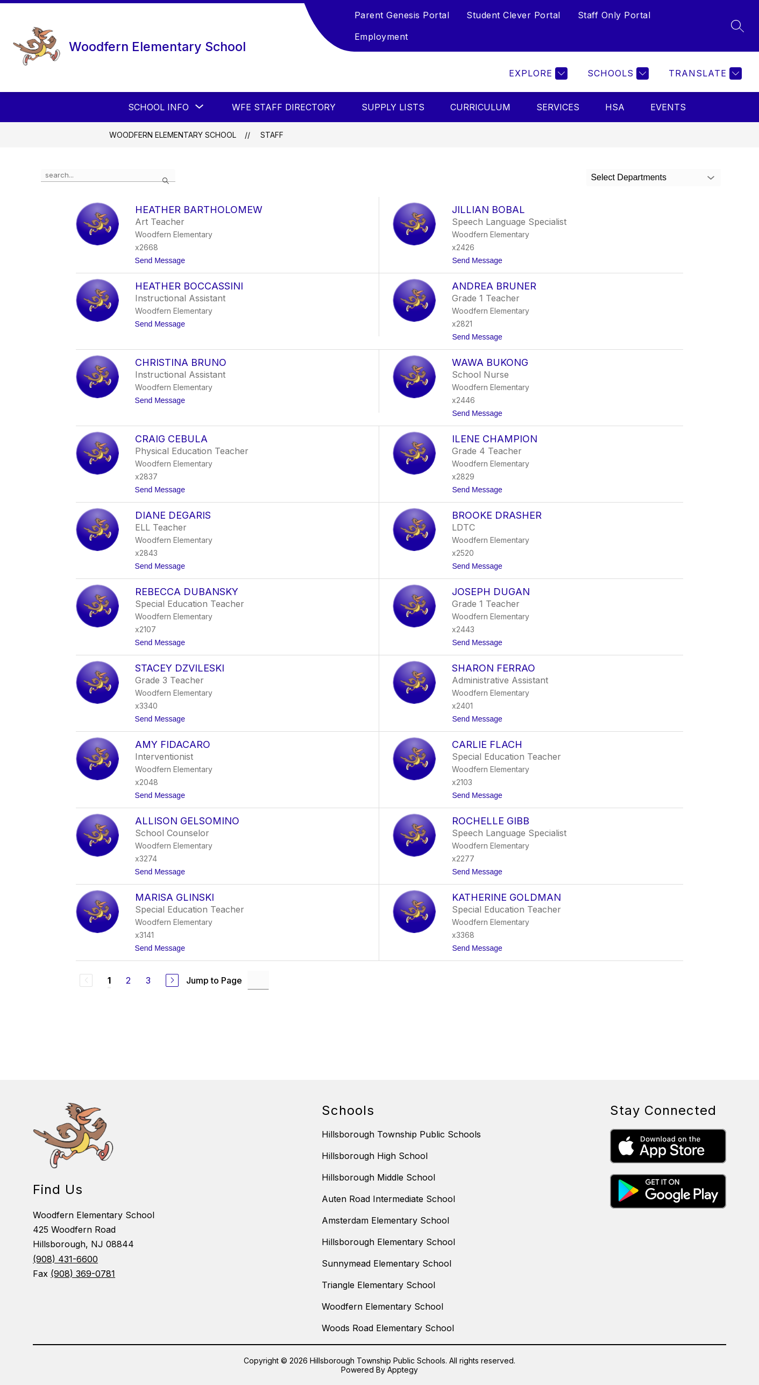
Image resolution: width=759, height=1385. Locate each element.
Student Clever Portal (513, 15)
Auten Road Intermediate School (388, 1198)
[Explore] (537, 73)
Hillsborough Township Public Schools (401, 1134)
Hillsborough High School (375, 1155)
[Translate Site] (704, 73)
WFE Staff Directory (284, 107)
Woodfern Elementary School (172, 134)
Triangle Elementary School (378, 1285)
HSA (615, 107)
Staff (271, 134)
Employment (381, 36)
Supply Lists (392, 107)
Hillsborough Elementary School (388, 1241)
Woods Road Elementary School (388, 1328)
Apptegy (402, 1369)
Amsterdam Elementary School (385, 1220)
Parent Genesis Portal (402, 15)
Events (668, 107)
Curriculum (480, 107)
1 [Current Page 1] (109, 980)
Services (557, 107)
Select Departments (628, 177)
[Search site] (737, 25)
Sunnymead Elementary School (386, 1263)
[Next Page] (172, 980)
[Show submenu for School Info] (158, 107)
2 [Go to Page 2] (128, 980)
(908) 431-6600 (65, 1259)
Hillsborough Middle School (378, 1177)
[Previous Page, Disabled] (86, 980)
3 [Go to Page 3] (148, 980)
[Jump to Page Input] (258, 980)
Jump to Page (214, 980)
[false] (108, 175)
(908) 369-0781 (83, 1273)
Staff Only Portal (614, 15)
